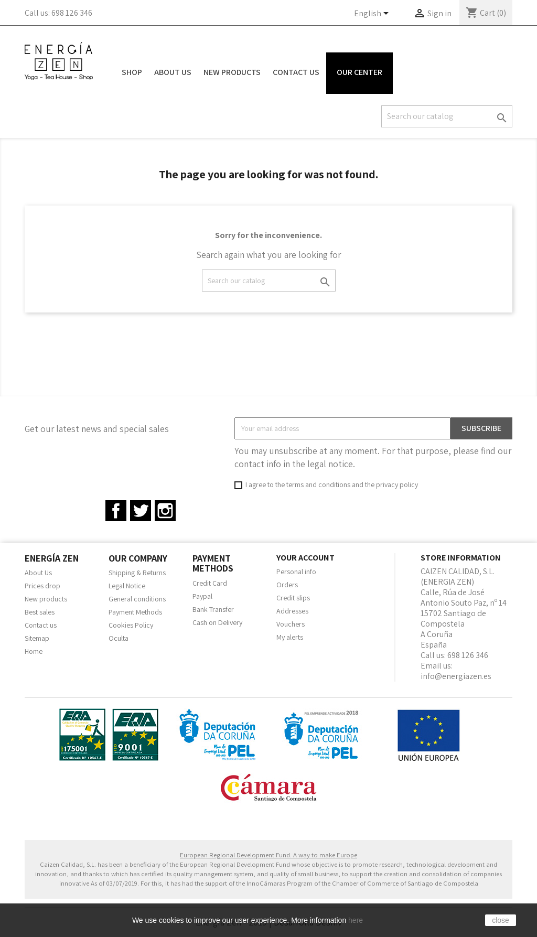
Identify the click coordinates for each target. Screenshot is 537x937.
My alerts (289, 637)
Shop (132, 72)
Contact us (41, 625)
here (355, 920)
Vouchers (290, 624)
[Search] (446, 116)
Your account (305, 557)
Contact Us (296, 72)
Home (33, 651)
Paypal (202, 596)
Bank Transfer (213, 609)
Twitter (140, 510)
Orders (287, 584)
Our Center (359, 72)
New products (46, 599)
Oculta (118, 638)
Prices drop (42, 585)
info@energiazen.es (456, 676)
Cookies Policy (131, 625)
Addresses (292, 611)
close (500, 920)
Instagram (165, 510)
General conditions (137, 599)
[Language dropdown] (373, 14)
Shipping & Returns (137, 572)
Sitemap (37, 638)
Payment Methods (135, 612)
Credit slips (293, 597)
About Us (172, 72)
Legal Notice (127, 585)
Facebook (115, 510)
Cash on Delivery (217, 622)
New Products (232, 72)
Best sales (40, 612)
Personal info (296, 571)
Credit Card (209, 583)
